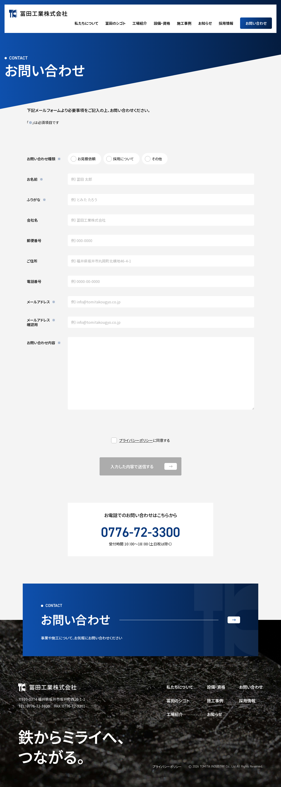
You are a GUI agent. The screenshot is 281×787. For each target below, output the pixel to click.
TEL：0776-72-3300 (34, 706)
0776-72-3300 (140, 531)
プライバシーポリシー (136, 440)
